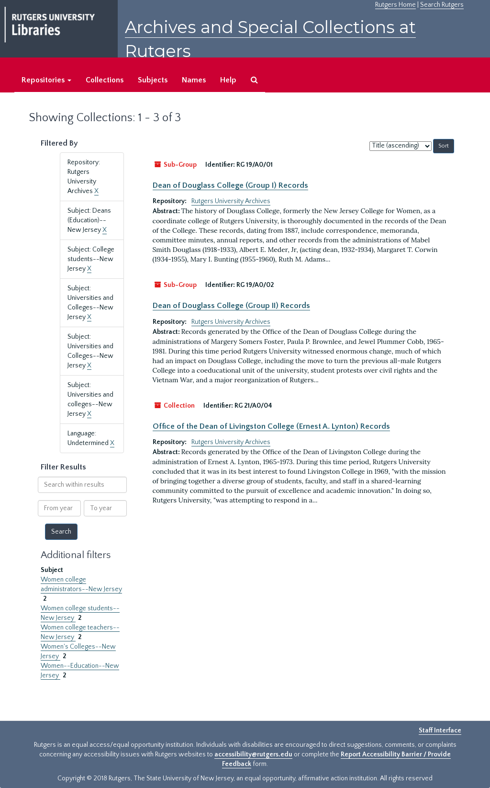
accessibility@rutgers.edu (253, 754)
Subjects (152, 80)
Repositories (46, 80)
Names (194, 80)
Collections (104, 80)
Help (228, 80)
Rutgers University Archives (230, 201)
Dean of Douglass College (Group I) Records (230, 185)
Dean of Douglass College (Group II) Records (231, 305)
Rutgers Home (395, 5)
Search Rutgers (442, 5)
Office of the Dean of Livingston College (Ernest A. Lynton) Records (271, 426)
